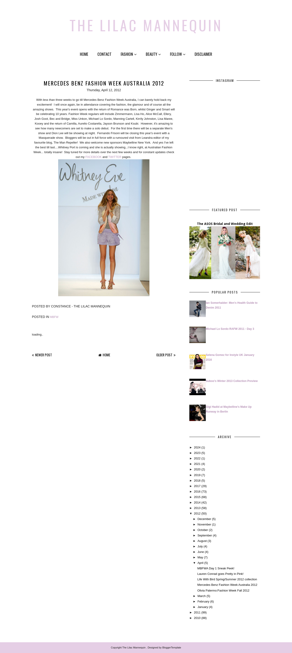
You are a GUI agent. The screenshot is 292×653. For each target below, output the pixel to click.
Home (84, 54)
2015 (197, 497)
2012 (197, 513)
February (203, 601)
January (203, 607)
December (204, 519)
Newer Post (43, 354)
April (200, 563)
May (200, 557)
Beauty (153, 54)
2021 (197, 464)
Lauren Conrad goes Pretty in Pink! (220, 574)
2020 (197, 469)
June (201, 552)
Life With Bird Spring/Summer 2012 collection (227, 579)
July (200, 546)
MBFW (54, 317)
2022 (197, 458)
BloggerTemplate (171, 647)
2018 (197, 480)
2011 (197, 612)
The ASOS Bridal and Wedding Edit (225, 223)
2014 (197, 502)
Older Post (164, 354)
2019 (197, 475)
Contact (104, 54)
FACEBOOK (93, 157)
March (202, 595)
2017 (197, 486)
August (202, 541)
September (205, 535)
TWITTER (114, 157)
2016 (197, 491)
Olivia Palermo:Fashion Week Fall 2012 (223, 590)
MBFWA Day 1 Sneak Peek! (215, 568)
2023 (197, 453)
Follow (177, 54)
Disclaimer (203, 54)
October (203, 530)
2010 (197, 618)
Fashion (129, 54)
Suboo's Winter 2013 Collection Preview (232, 381)
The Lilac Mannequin (146, 24)
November (204, 524)
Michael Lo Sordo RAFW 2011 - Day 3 (230, 328)
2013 (197, 508)
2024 (197, 447)
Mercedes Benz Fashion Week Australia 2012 (227, 584)
